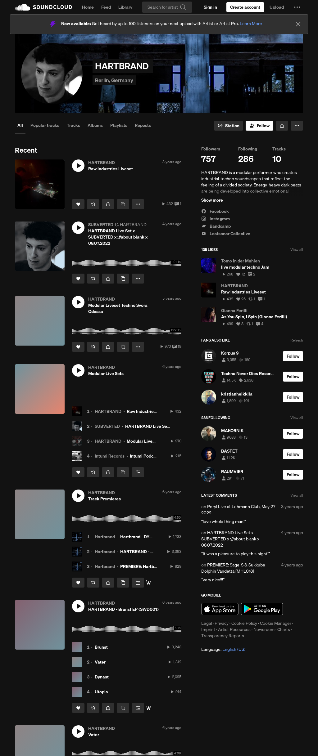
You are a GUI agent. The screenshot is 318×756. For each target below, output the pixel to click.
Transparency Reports (222, 635)
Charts (283, 629)
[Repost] (93, 204)
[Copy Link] (123, 204)
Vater (100, 662)
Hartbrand (105, 536)
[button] (297, 7)
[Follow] (259, 126)
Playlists (118, 125)
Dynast (102, 676)
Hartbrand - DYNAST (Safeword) (152, 536)
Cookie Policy (244, 623)
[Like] (78, 204)
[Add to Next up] (138, 472)
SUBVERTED (107, 426)
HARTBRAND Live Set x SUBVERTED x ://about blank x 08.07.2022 (230, 538)
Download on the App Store (219, 609)
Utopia (101, 691)
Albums (95, 125)
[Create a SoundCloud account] (245, 7)
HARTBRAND (108, 411)
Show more (212, 200)
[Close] (298, 24)
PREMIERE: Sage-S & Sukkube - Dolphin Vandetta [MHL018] (234, 568)
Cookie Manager (275, 623)
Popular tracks (44, 125)
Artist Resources (234, 629)
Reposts (143, 125)
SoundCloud (43, 7)
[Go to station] (228, 126)
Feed (106, 7)
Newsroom (264, 629)
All (20, 125)
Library (125, 7)
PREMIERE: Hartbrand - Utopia (150, 566)
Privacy (222, 623)
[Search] (167, 7)
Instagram (215, 218)
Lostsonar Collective (225, 233)
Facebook (215, 211)
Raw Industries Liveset (149, 411)
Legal (206, 623)
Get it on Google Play (262, 609)
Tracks (73, 125)
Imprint (208, 629)
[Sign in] (210, 7)
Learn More (251, 23)
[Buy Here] (148, 582)
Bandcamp (216, 226)
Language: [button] (223, 649)
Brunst (101, 647)
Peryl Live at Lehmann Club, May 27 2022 (238, 509)
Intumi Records (110, 456)
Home (88, 7)
